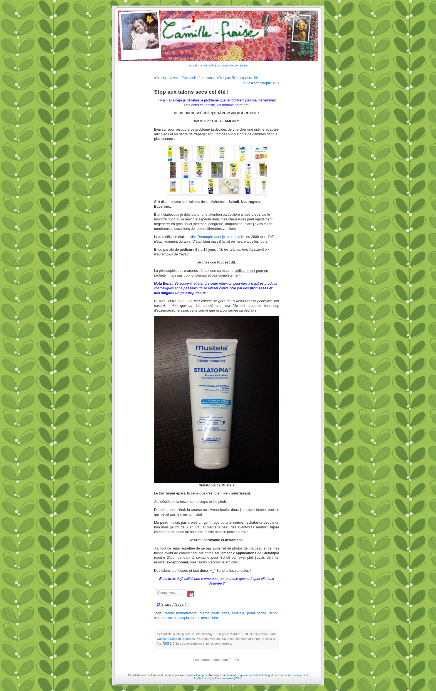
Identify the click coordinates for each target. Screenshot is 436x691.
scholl (273, 613)
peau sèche (256, 613)
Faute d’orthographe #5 (259, 83)
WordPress (187, 675)
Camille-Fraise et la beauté (176, 638)
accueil (193, 65)
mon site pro (230, 65)
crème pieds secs (214, 613)
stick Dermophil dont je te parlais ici (217, 237)
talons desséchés (204, 618)
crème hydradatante (180, 613)
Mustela (238, 613)
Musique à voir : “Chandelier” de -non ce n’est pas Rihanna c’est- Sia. (208, 78)
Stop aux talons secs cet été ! (191, 92)
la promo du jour (210, 65)
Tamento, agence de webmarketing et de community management (267, 675)
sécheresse (163, 618)
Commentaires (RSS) (228, 678)
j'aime (243, 65)
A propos (201, 675)
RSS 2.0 (168, 643)
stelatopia (181, 618)
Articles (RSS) (202, 678)
